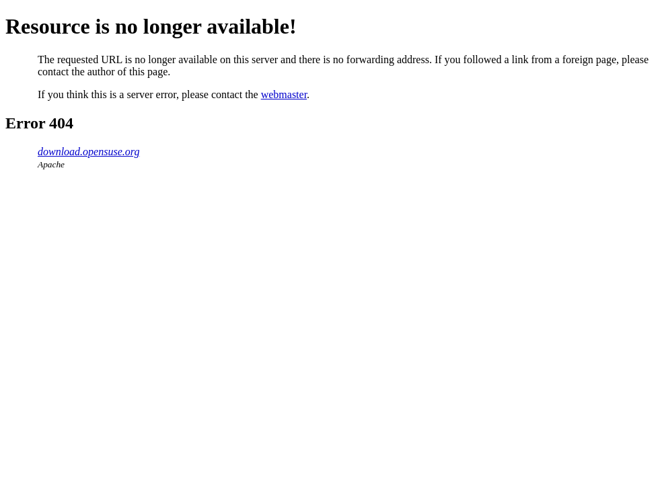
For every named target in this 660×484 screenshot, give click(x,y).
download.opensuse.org (88, 151)
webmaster (284, 94)
